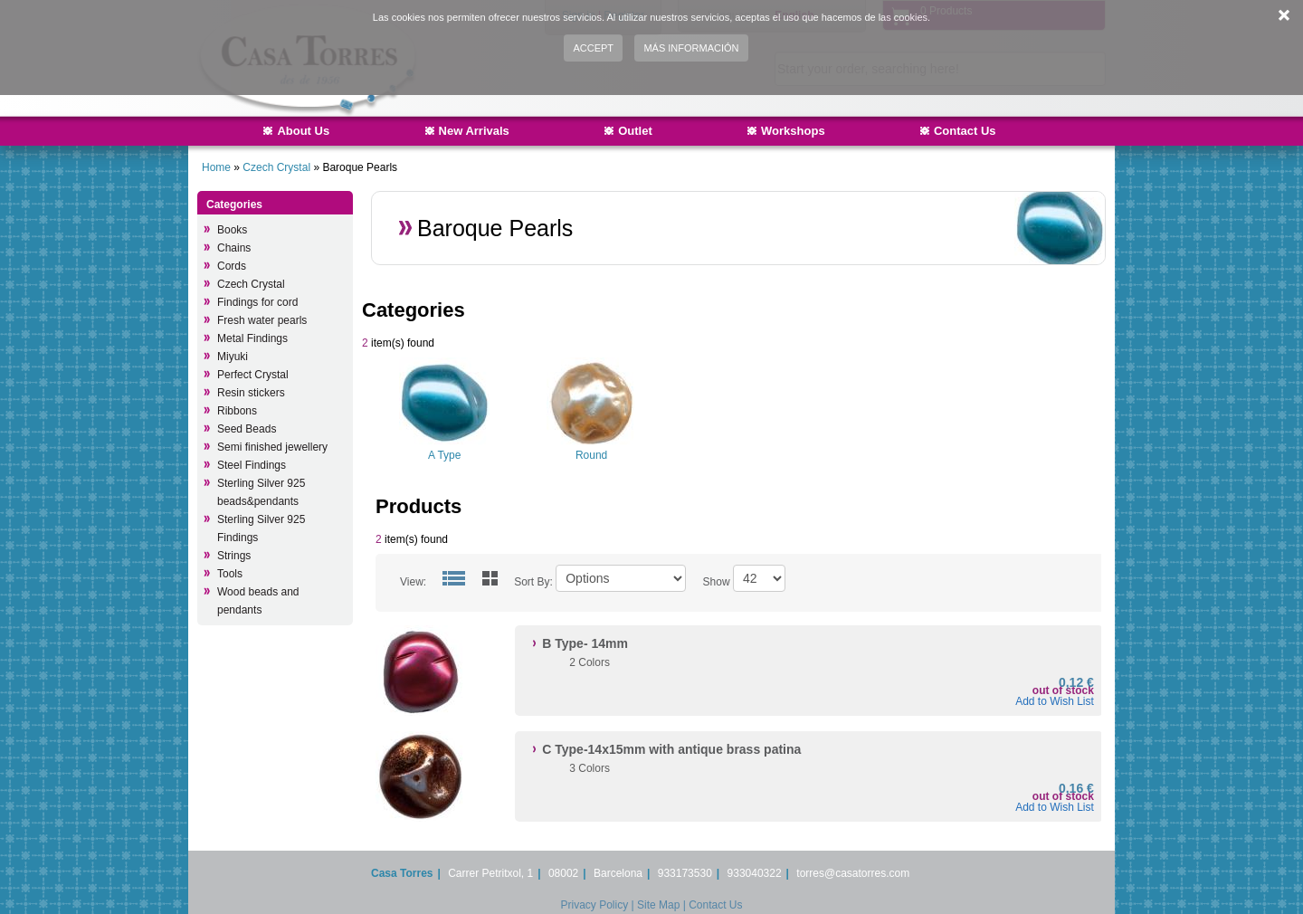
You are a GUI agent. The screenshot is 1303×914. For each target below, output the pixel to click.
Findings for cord (257, 302)
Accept (593, 48)
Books (232, 230)
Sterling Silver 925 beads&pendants (261, 492)
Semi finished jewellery (272, 447)
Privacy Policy (595, 905)
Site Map (658, 905)
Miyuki (232, 356)
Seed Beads (246, 429)
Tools (230, 573)
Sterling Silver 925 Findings (261, 528)
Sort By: (533, 582)
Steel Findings (251, 465)
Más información (690, 48)
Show (716, 582)
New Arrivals (474, 131)
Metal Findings (252, 338)
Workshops (793, 131)
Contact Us (965, 131)
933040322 (755, 873)
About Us (303, 131)
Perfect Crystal (253, 374)
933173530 (685, 873)
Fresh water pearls (262, 320)
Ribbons (237, 411)
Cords (231, 266)
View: (413, 582)
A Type (444, 455)
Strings (234, 555)
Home (216, 167)
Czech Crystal (276, 167)
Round (591, 455)
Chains (234, 248)
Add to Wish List (1054, 701)
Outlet (635, 131)
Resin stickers (251, 392)
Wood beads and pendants (258, 601)
